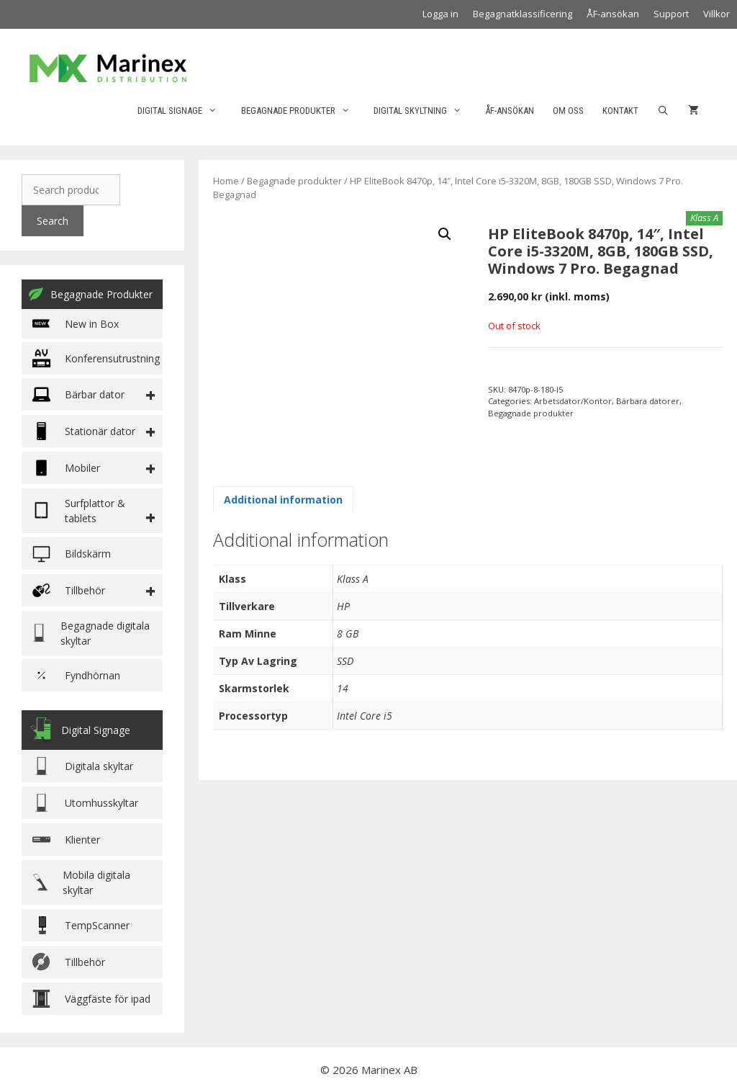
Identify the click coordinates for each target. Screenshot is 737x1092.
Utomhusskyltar (85, 803)
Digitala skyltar (82, 766)
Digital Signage (184, 111)
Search (52, 221)
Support (671, 13)
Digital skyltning (425, 111)
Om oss (568, 110)
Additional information (283, 499)
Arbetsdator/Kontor (573, 400)
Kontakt (620, 110)
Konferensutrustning (96, 358)
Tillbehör (68, 962)
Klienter (66, 840)
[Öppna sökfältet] (663, 111)
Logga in (440, 13)
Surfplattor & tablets (78, 510)
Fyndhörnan (76, 675)
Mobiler (66, 468)
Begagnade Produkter (91, 294)
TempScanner (81, 925)
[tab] (283, 499)
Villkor (716, 13)
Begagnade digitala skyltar (91, 633)
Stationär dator (83, 431)
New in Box (75, 324)
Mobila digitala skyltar (81, 882)
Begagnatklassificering (522, 13)
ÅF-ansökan (613, 13)
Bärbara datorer (647, 400)
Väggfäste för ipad (91, 999)
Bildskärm (71, 554)
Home (226, 180)
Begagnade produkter (302, 111)
